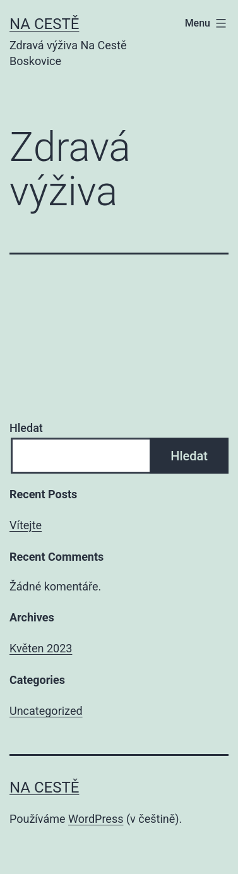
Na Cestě (44, 24)
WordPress (95, 818)
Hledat (26, 427)
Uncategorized (46, 710)
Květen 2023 (40, 648)
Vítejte (25, 525)
